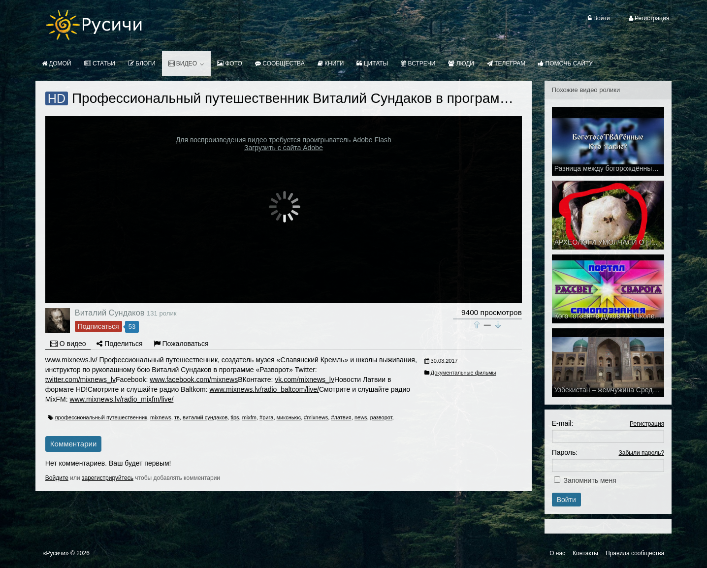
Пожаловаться (181, 343)
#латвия (341, 417)
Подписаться (98, 326)
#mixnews (316, 417)
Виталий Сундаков (110, 312)
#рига (266, 417)
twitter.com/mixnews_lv (80, 379)
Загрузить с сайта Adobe (283, 148)
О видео (68, 343)
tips (234, 417)
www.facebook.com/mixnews (194, 379)
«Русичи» (56, 553)
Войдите (56, 477)
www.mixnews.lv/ (71, 360)
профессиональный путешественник (101, 417)
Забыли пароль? (642, 452)
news (360, 417)
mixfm (249, 417)
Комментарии (73, 444)
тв (177, 417)
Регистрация (647, 423)
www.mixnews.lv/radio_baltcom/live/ (264, 389)
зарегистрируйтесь (107, 477)
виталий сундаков (205, 417)
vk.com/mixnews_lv (304, 379)
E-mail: (563, 423)
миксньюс (289, 417)
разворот (381, 417)
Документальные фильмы (463, 373)
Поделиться (119, 343)
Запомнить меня (590, 480)
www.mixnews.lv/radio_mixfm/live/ (122, 399)
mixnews (160, 417)
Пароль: (565, 452)
